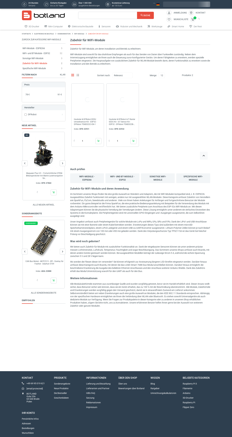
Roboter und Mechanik (129, 26)
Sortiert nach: (103, 75)
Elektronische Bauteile (80, 26)
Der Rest (195, 26)
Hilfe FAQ (90, 393)
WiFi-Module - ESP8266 (33, 48)
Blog (153, 383)
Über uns (122, 383)
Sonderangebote (62, 383)
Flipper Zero (188, 407)
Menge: (153, 75)
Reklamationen (93, 402)
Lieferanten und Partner (97, 388)
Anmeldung (180, 12)
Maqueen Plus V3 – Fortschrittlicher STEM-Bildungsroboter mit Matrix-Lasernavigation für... (44, 175)
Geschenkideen (61, 398)
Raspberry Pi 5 (190, 383)
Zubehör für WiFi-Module (34, 63)
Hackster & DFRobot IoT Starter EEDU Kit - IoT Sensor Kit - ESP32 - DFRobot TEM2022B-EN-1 (122, 122)
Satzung (90, 398)
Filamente (187, 388)
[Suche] (116, 15)
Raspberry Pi (189, 402)
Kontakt (200, 12)
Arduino (186, 393)
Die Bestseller (60, 393)
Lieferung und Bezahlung (98, 383)
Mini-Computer (54, 26)
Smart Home (176, 26)
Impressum (91, 407)
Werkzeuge (155, 26)
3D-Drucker (188, 398)
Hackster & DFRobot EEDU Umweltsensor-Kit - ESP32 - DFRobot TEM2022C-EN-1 (85, 121)
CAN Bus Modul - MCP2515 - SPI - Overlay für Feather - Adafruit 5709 (44, 262)
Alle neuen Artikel (43, 204)
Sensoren (105, 26)
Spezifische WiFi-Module (34, 68)
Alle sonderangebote (43, 293)
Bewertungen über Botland (131, 388)
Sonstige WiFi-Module (32, 58)
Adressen (26, 423)
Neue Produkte (61, 388)
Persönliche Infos (30, 419)
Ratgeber (155, 388)
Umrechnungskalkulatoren (163, 393)
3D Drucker (32, 26)
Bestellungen (28, 428)
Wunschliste (28, 433)
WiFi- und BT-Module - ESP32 (36, 53)
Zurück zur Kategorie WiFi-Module (41, 39)
